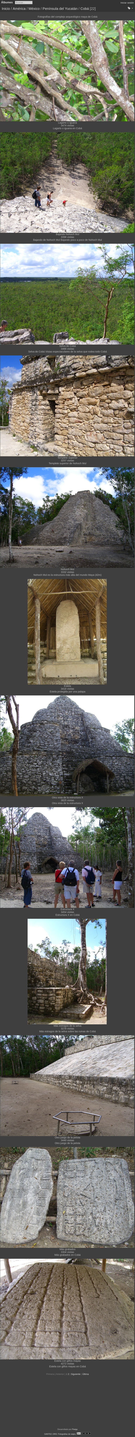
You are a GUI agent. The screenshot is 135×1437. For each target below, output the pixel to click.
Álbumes (7, 2)
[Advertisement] (67, 1401)
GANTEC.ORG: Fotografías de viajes (60, 1434)
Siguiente (75, 1374)
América (19, 9)
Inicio (6, 9)
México (34, 9)
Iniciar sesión (127, 2)
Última (85, 1374)
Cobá (85, 9)
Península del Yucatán (60, 9)
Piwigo (75, 1429)
